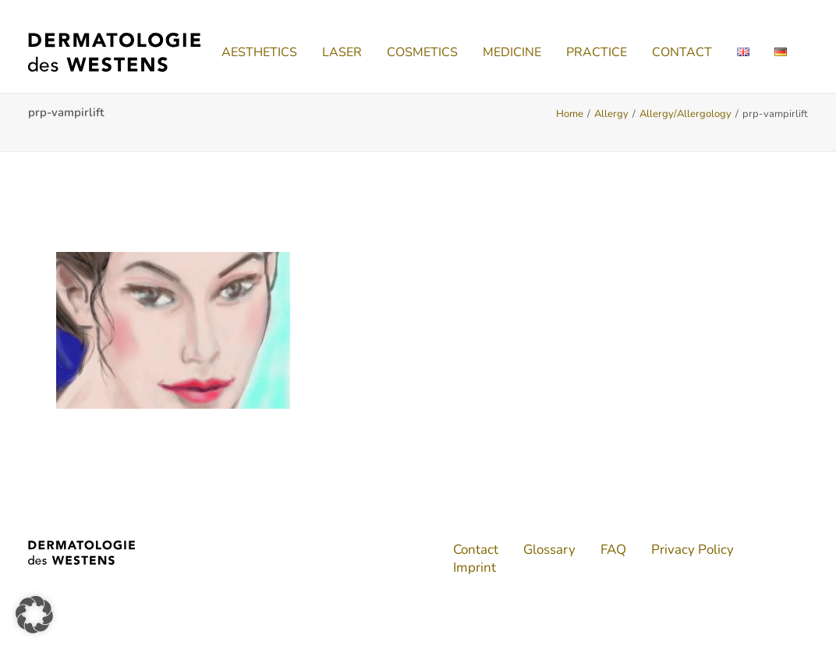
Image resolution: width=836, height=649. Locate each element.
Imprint (474, 567)
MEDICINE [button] (512, 52)
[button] (34, 614)
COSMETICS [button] (422, 52)
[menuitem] (259, 52)
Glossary (549, 550)
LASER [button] (342, 52)
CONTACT (682, 52)
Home (569, 114)
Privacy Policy (692, 550)
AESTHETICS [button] (259, 52)
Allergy (611, 114)
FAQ (613, 550)
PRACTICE (596, 52)
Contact (475, 550)
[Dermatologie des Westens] (114, 52)
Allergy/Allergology (685, 114)
